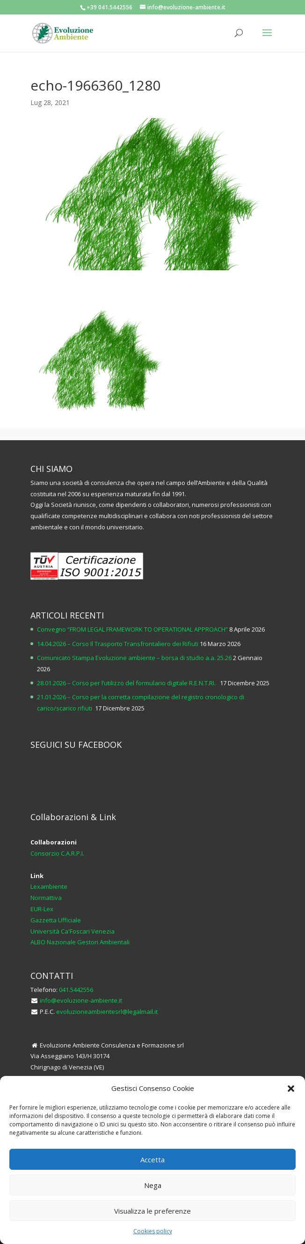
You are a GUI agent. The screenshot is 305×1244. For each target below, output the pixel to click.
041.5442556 (76, 989)
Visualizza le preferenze (152, 1211)
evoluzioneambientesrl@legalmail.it (107, 1011)
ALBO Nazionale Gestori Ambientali (80, 942)
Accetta (152, 1159)
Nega (152, 1185)
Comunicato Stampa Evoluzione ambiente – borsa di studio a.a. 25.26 (134, 658)
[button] (291, 1088)
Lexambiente (48, 886)
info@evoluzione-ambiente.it (81, 1000)
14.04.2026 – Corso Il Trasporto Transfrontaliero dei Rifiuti (117, 644)
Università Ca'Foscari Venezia (72, 931)
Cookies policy (152, 1231)
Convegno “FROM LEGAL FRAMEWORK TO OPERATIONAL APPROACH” (132, 629)
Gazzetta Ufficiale (55, 920)
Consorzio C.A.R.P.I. (57, 853)
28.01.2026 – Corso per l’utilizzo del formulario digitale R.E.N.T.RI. (127, 683)
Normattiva (46, 897)
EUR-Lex (41, 909)
